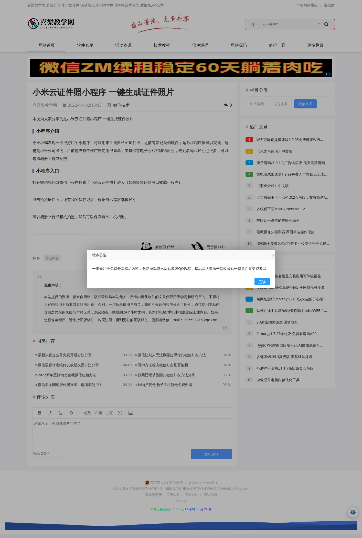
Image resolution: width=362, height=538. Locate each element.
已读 (262, 281)
